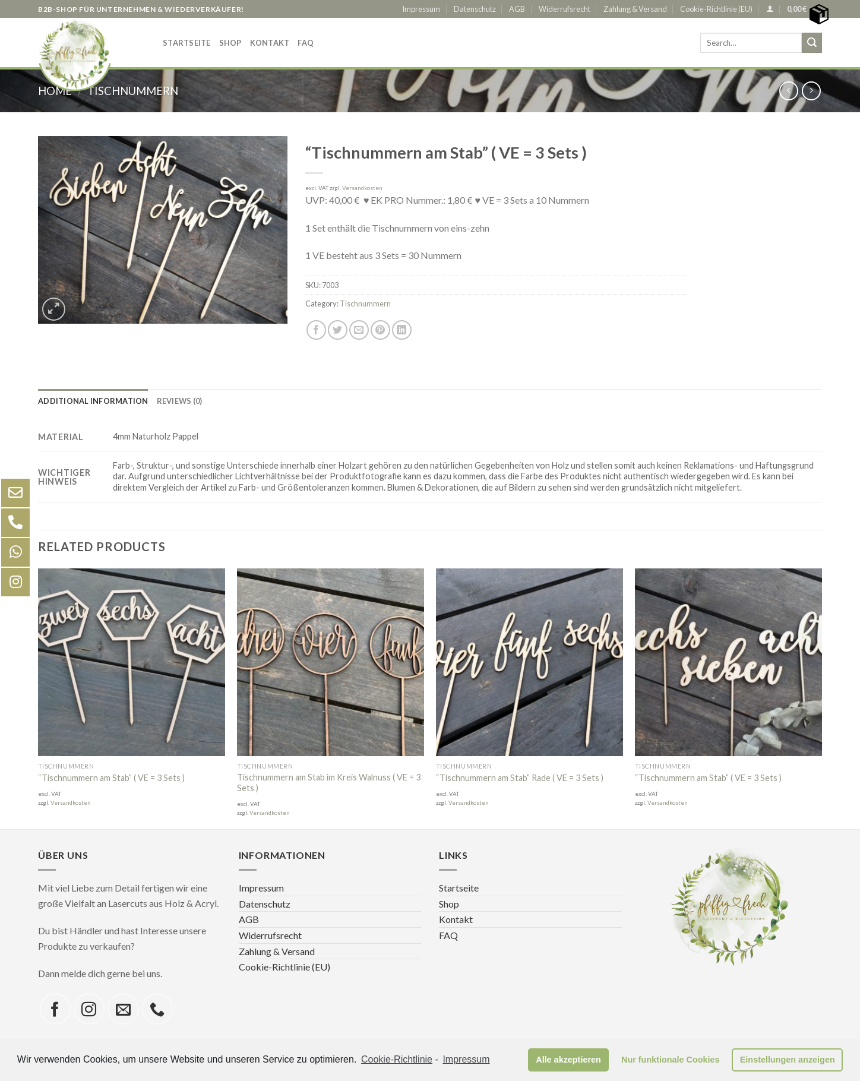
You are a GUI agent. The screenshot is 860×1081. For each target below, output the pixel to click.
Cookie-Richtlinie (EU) (716, 9)
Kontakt (270, 43)
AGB (517, 9)
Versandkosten (362, 188)
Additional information (93, 401)
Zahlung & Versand (635, 9)
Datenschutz (475, 9)
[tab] (93, 401)
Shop (230, 43)
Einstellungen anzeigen (787, 1059)
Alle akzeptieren (568, 1059)
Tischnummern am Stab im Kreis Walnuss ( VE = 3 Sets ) (328, 783)
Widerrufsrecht (564, 9)
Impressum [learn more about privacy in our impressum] (465, 1059)
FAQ (306, 43)
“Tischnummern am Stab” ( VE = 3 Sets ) (111, 778)
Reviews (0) (180, 401)
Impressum (421, 9)
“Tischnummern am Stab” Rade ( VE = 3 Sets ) (519, 778)
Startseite (187, 43)
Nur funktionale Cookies (670, 1059)
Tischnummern (365, 303)
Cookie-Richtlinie (396, 1059)
